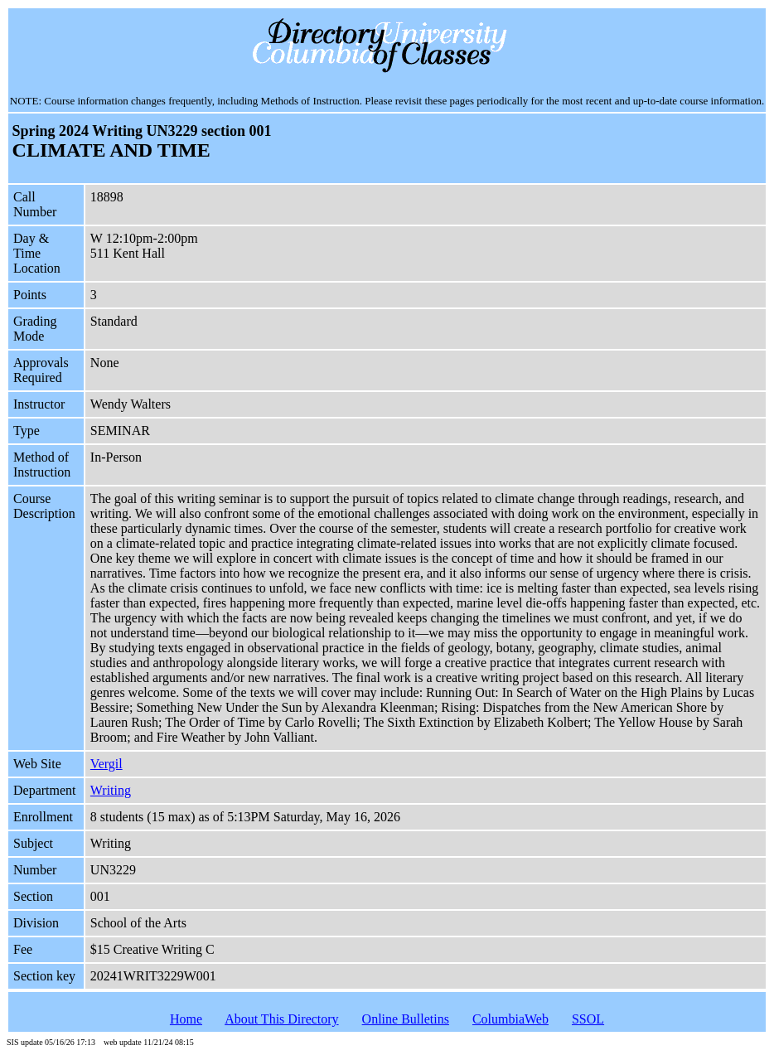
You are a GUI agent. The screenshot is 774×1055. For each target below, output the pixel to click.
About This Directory (281, 1019)
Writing (110, 790)
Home (186, 1019)
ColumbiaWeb (510, 1019)
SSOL (588, 1019)
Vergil (106, 764)
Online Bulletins (405, 1019)
